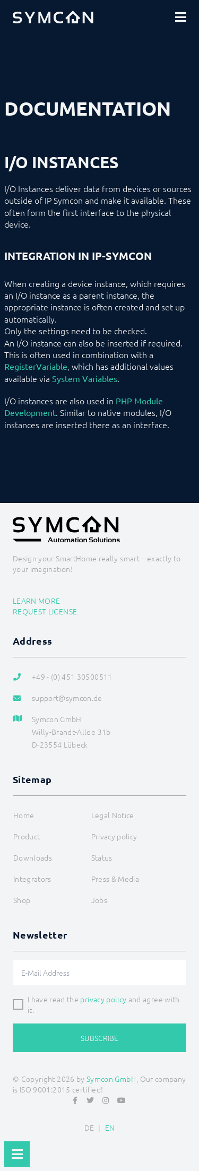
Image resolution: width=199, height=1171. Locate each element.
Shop (21, 900)
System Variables (84, 378)
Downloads (32, 857)
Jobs (99, 900)
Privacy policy (114, 836)
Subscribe (99, 1038)
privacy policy (103, 999)
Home (23, 815)
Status (102, 857)
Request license (45, 611)
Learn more (36, 600)
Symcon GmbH (111, 1078)
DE (89, 1127)
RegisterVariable (35, 366)
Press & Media (115, 878)
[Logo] (53, 17)
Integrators (32, 878)
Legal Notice (112, 815)
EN (110, 1127)
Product (26, 836)
